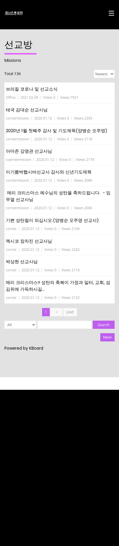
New (107, 337)
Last (70, 312)
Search (104, 324)
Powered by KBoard (23, 348)
